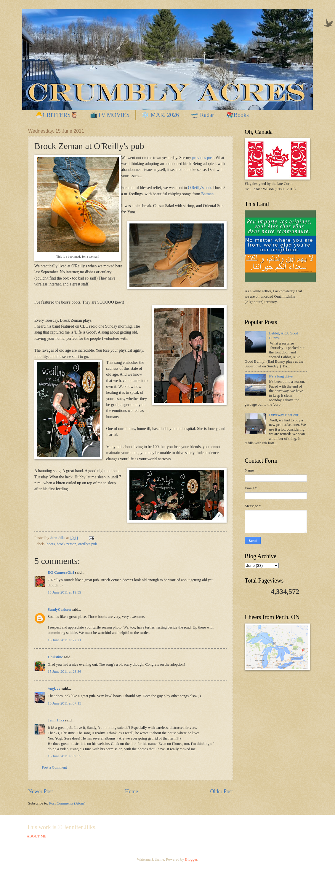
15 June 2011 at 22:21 (64, 640)
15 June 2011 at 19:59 (64, 592)
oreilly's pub (87, 544)
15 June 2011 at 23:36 (64, 671)
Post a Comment (54, 767)
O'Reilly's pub (199, 187)
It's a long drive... (282, 376)
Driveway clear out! (284, 415)
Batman (207, 194)
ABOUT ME (37, 836)
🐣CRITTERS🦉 (56, 115)
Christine (55, 657)
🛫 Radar (202, 115)
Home (131, 791)
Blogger (191, 859)
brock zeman (66, 544)
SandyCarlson (59, 609)
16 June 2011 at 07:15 (64, 703)
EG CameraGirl (61, 572)
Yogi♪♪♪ (54, 689)
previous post (203, 158)
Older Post (221, 791)
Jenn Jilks (56, 720)
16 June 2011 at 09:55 (64, 756)
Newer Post (40, 791)
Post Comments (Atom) (67, 803)
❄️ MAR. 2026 (160, 115)
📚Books (237, 115)
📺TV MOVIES (109, 115)
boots (51, 544)
